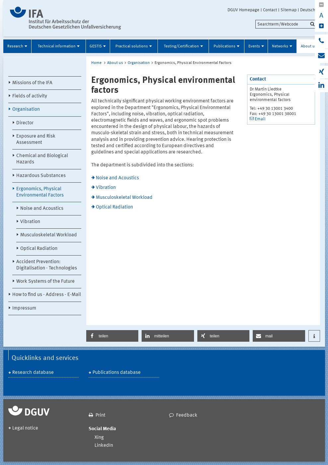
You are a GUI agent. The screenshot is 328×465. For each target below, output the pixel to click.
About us (309, 46)
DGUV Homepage (243, 10)
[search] (286, 24)
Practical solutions (131, 46)
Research (15, 46)
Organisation (26, 109)
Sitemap (288, 10)
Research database (33, 372)
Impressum (24, 308)
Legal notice (25, 428)
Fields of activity (29, 96)
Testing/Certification (181, 46)
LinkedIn (104, 445)
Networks (280, 46)
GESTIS (96, 46)
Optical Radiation (38, 248)
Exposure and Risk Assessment (35, 139)
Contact (270, 10)
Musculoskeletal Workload (48, 235)
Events (254, 46)
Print (100, 415)
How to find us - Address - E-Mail (46, 294)
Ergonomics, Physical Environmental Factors (40, 192)
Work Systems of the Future (45, 281)
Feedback (186, 415)
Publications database (117, 372)
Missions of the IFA (32, 83)
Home (96, 63)
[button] (112, 336)
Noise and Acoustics (41, 208)
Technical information (57, 46)
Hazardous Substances (41, 175)
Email (260, 119)
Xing (99, 437)
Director (24, 123)
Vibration (30, 221)
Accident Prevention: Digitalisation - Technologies (46, 265)
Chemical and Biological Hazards (42, 159)
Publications (224, 46)
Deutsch (307, 10)
